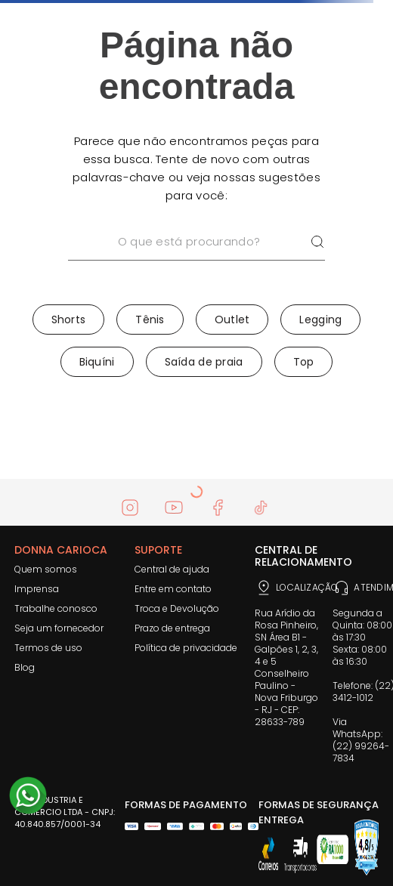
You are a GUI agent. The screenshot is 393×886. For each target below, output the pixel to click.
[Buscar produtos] (317, 242)
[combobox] (196, 261)
